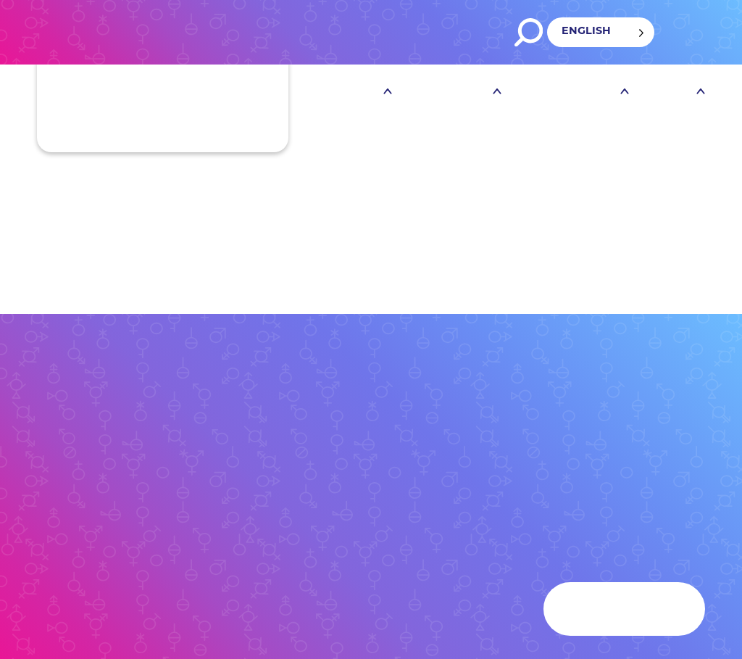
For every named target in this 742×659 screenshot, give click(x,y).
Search (528, 32)
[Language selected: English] (600, 32)
